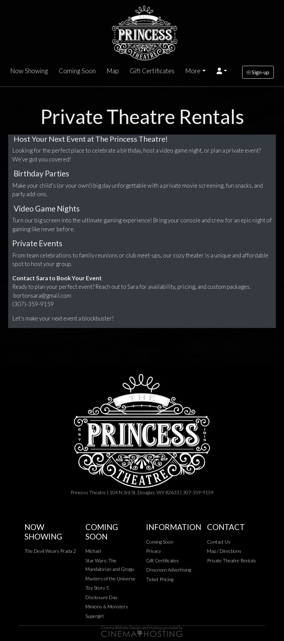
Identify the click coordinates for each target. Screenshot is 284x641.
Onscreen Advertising (168, 570)
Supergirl (94, 616)
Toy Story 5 (97, 588)
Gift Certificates (152, 71)
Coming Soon (77, 71)
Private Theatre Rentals (231, 560)
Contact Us (219, 542)
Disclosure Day (101, 597)
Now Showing (29, 71)
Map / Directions (224, 551)
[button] (222, 70)
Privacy (153, 551)
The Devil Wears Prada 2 (50, 551)
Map (113, 71)
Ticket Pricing (159, 579)
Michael (93, 551)
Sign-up (258, 72)
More (193, 71)
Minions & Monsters (106, 606)
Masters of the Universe (110, 578)
